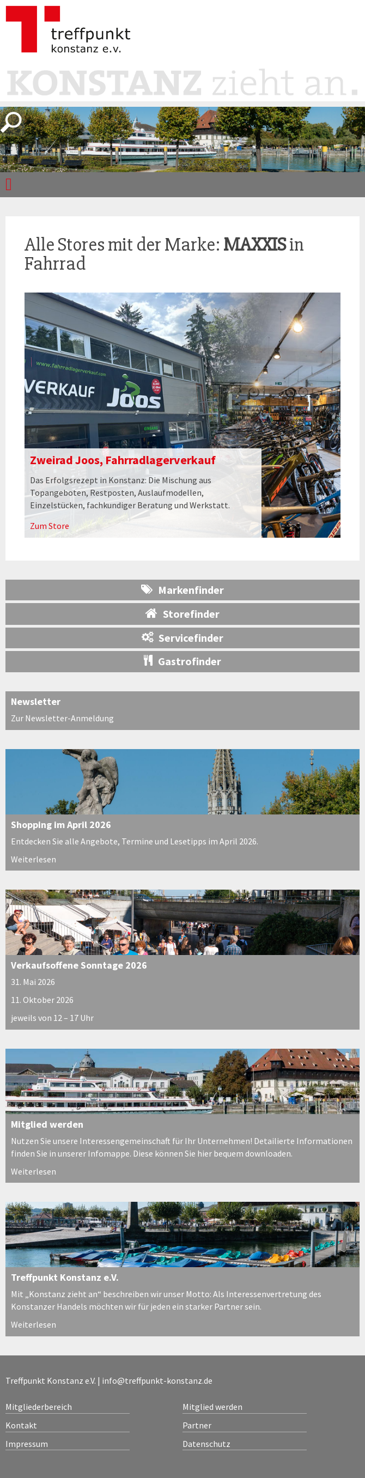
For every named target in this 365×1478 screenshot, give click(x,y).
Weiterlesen (33, 859)
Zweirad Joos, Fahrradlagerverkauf (123, 459)
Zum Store (49, 525)
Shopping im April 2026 (61, 824)
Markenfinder (182, 590)
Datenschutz (206, 1443)
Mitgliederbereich (38, 1406)
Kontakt (21, 1425)
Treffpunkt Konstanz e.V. (65, 1277)
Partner (196, 1425)
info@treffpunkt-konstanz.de (157, 1380)
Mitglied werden (47, 1124)
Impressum (26, 1443)
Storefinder (182, 613)
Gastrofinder (182, 661)
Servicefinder (182, 637)
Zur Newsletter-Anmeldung (62, 718)
